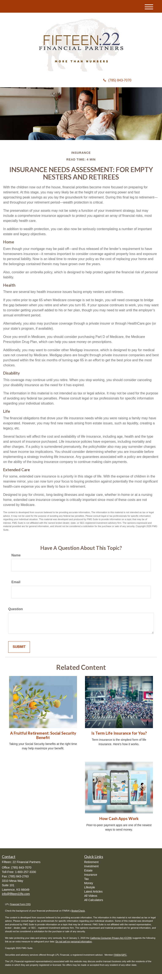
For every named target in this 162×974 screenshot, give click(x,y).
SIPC (124, 955)
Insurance (90, 874)
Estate (88, 870)
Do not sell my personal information (73, 941)
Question (15, 609)
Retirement (91, 862)
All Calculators (93, 900)
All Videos (90, 895)
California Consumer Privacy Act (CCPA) (111, 938)
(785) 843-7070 (117, 80)
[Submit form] (19, 647)
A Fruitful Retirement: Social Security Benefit (43, 735)
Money (88, 883)
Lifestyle (89, 887)
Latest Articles (93, 891)
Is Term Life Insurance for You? (119, 733)
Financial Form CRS (20, 904)
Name (16, 555)
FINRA (117, 955)
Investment (91, 866)
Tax (86, 879)
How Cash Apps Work (119, 818)
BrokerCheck (78, 910)
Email (15, 582)
